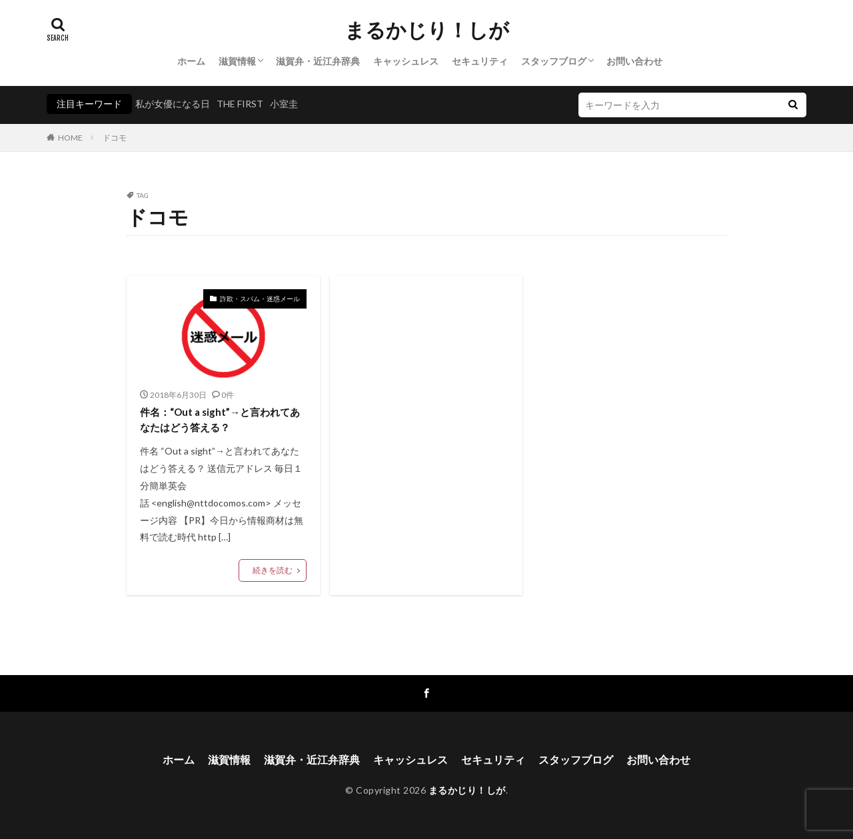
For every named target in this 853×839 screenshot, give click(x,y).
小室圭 (284, 103)
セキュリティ (480, 61)
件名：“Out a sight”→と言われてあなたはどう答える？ (220, 419)
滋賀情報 (237, 61)
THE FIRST (240, 103)
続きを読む (273, 570)
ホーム (191, 61)
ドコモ (115, 138)
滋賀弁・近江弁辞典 (318, 61)
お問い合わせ (634, 61)
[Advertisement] (426, 399)
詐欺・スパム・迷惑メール (260, 299)
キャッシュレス (405, 61)
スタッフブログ (553, 61)
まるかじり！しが (427, 30)
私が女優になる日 (172, 103)
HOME (70, 138)
